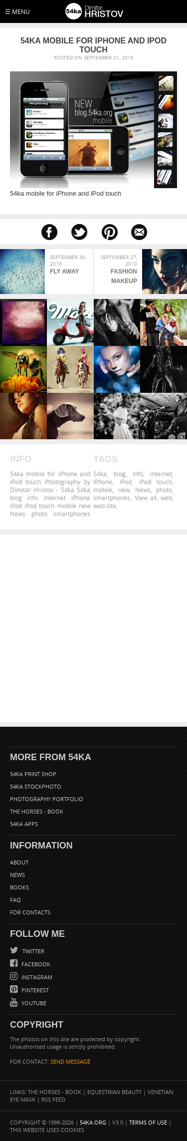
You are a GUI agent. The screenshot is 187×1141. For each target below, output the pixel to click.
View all (146, 498)
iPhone (102, 482)
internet (161, 474)
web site (104, 506)
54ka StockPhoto (35, 786)
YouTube (33, 1003)
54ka (100, 474)
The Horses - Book (36, 811)
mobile (102, 490)
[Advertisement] (93, 628)
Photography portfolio (46, 799)
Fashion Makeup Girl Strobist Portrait (122, 277)
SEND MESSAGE (70, 1061)
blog (120, 474)
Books (19, 887)
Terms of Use (148, 1122)
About (19, 862)
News (143, 490)
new (124, 490)
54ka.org (93, 1122)
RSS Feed (53, 1099)
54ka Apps (24, 824)
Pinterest (34, 990)
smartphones (111, 498)
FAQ (15, 899)
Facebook (35, 964)
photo (164, 490)
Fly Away (64, 271)
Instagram (36, 977)
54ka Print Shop (33, 774)
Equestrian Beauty (114, 1092)
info (138, 474)
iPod (126, 482)
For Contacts (30, 912)
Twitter (32, 951)
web (166, 498)
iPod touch (156, 482)
